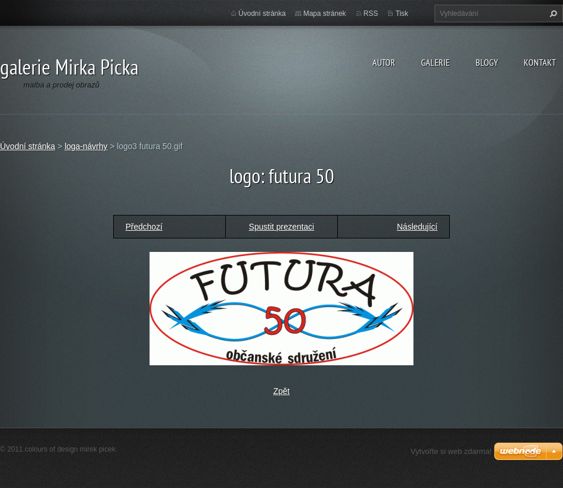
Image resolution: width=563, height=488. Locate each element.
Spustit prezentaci (281, 226)
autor (383, 62)
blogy (487, 62)
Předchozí (144, 226)
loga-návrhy (86, 146)
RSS (371, 13)
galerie (435, 62)
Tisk (401, 13)
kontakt (540, 62)
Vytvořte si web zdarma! (451, 451)
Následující (417, 226)
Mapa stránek (324, 13)
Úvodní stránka (262, 13)
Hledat (552, 13)
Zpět (281, 391)
